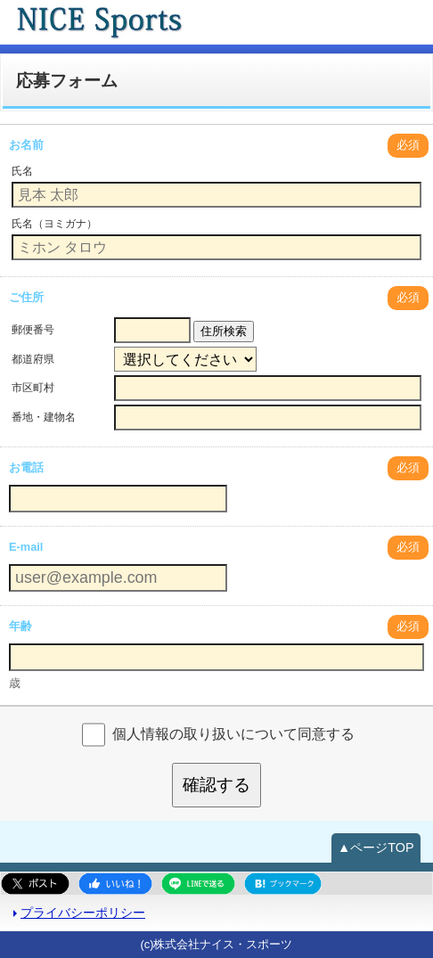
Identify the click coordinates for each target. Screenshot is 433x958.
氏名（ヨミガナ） (54, 223)
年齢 (20, 626)
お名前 (26, 144)
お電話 (26, 467)
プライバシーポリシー (82, 912)
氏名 (22, 171)
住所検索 (223, 331)
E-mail (26, 546)
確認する (216, 784)
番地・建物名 (44, 417)
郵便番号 (33, 329)
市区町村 (33, 387)
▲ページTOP (376, 847)
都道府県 (33, 359)
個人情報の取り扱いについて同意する (233, 733)
